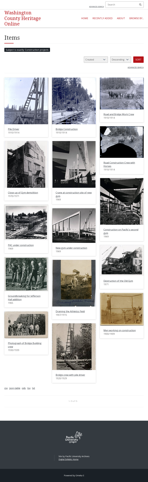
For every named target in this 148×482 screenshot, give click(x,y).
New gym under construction (71, 247)
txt (33, 388)
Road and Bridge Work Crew (118, 114)
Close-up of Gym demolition (23, 192)
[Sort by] (96, 59)
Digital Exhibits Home (68, 459)
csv (6, 388)
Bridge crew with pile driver (70, 374)
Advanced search (96, 6)
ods (24, 388)
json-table (14, 388)
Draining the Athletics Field (70, 311)
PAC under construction (21, 245)
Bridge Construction (67, 129)
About (121, 18)
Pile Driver (13, 129)
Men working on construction (119, 330)
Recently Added (102, 18)
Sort (138, 59)
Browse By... (136, 18)
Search (140, 4)
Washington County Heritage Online (22, 18)
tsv (28, 388)
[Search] (124, 4)
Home (84, 18)
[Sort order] (120, 59)
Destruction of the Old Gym (118, 280)
